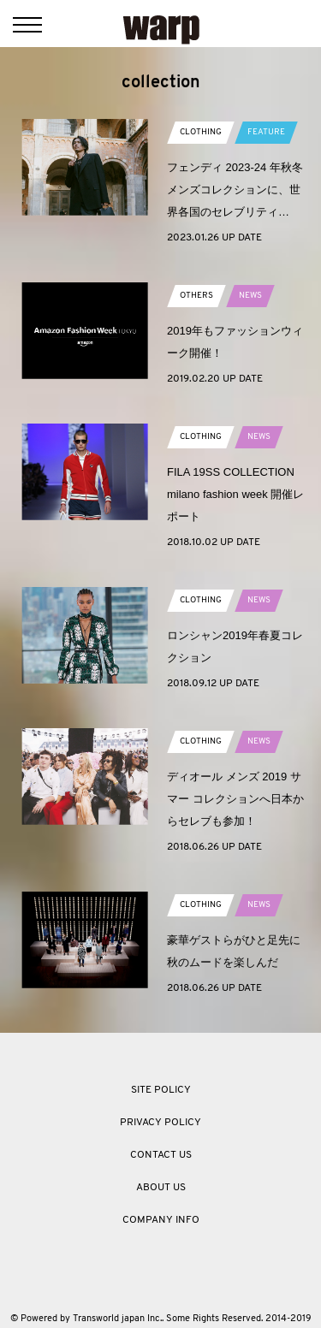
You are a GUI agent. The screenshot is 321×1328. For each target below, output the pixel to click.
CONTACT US (161, 1155)
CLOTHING (201, 132)
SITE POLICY (161, 1090)
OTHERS (196, 295)
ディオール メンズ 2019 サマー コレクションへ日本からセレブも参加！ (235, 798)
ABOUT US (161, 1188)
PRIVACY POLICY (160, 1123)
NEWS (250, 295)
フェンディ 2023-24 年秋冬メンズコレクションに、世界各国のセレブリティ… (235, 189)
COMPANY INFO (160, 1220)
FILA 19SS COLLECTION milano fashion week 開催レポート (235, 494)
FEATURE (266, 132)
